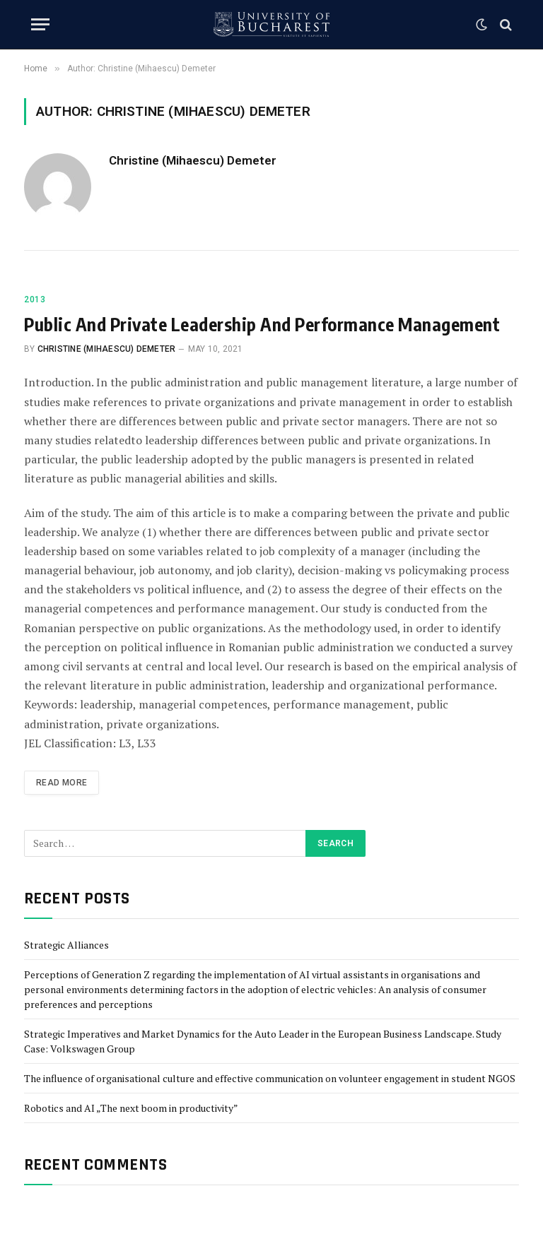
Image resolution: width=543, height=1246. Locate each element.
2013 (34, 299)
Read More (61, 783)
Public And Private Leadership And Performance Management (262, 324)
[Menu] (40, 24)
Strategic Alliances (66, 944)
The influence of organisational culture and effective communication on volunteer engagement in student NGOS (269, 1078)
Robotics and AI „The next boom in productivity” (131, 1108)
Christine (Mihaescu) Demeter (192, 160)
